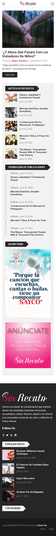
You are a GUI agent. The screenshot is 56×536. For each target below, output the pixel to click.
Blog (52, 529)
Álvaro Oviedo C (20, 61)
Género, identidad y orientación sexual (30, 96)
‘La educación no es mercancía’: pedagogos (32, 123)
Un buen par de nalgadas (29, 492)
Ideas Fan (42, 525)
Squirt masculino (25, 478)
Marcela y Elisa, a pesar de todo (28, 220)
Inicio (43, 529)
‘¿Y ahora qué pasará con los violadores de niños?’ (25, 54)
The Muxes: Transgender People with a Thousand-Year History (33, 152)
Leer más (9, 75)
